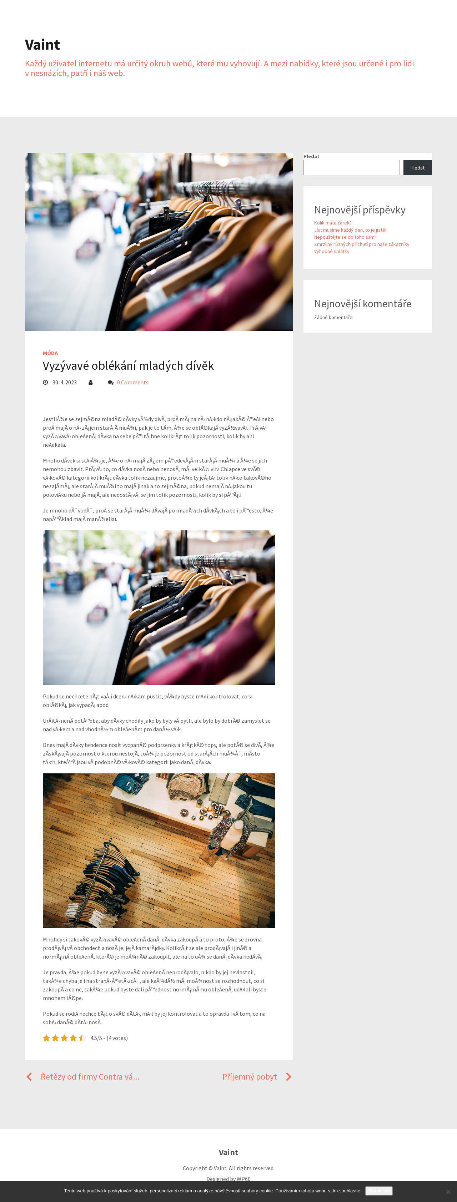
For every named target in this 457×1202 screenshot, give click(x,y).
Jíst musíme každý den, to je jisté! (350, 230)
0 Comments (133, 382)
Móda (50, 353)
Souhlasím (379, 1190)
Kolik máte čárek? (333, 222)
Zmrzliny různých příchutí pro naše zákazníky (362, 244)
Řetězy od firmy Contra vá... (82, 1076)
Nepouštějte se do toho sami (345, 237)
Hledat (311, 156)
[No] (448, 1191)
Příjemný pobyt (257, 1076)
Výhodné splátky (332, 251)
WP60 (244, 1178)
